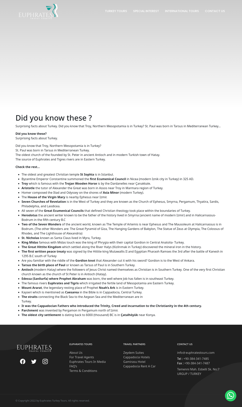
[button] (230, 395)
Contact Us (215, 11)
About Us (75, 353)
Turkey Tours (116, 11)
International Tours (182, 11)
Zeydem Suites (133, 353)
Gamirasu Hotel (134, 362)
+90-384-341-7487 (197, 363)
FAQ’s (73, 366)
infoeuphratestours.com (196, 353)
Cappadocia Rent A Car (139, 366)
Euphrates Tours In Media (87, 362)
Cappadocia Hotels (136, 357)
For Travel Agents (81, 357)
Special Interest (146, 11)
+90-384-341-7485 (196, 359)
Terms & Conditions (83, 371)
